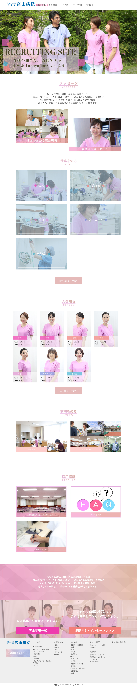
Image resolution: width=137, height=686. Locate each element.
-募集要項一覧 (94, 661)
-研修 (35, 656)
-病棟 (56, 645)
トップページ (38, 642)
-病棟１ (73, 647)
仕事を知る (58, 642)
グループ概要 (95, 642)
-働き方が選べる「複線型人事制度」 (42, 662)
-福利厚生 (36, 658)
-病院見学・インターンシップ (100, 657)
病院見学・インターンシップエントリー (126, 5)
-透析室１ (73, 652)
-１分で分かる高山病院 (41, 649)
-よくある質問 (94, 659)
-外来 (56, 650)
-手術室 (56, 654)
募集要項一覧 (105, 5)
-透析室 (56, 647)
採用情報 (93, 652)
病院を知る (37, 646)
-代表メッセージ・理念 (97, 645)
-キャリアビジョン (39, 652)
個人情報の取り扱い (119, 642)
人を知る (73, 642)
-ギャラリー (37, 665)
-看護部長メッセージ (97, 655)
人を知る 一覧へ (68, 391)
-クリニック (58, 652)
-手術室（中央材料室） (78, 668)
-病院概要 (93, 647)
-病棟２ (73, 649)
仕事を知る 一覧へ (68, 280)
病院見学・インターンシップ (94, 630)
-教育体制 (36, 654)
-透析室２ (73, 654)
